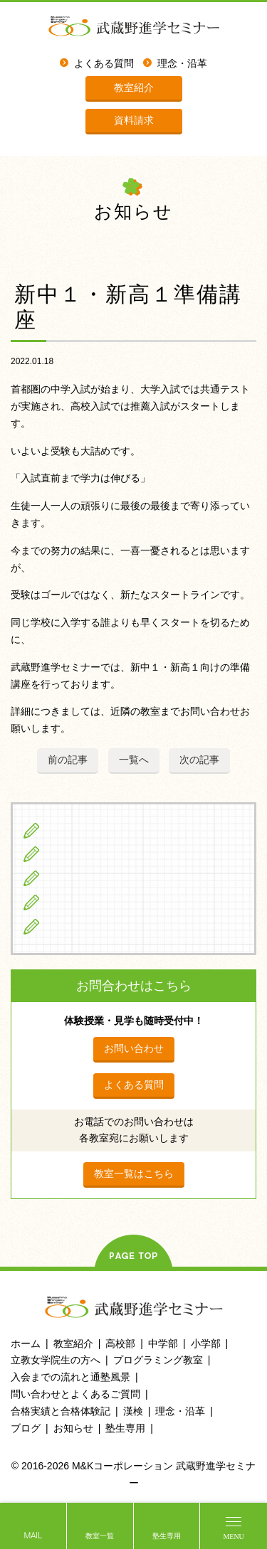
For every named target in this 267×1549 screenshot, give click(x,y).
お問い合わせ (134, 1048)
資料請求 (134, 120)
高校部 (120, 1343)
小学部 (206, 1343)
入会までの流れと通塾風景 (70, 1377)
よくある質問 (104, 63)
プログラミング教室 (158, 1360)
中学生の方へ (79, 854)
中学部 (163, 1343)
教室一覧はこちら (134, 1173)
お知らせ (73, 1428)
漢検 (133, 1411)
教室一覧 (99, 1536)
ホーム (26, 1343)
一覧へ (134, 759)
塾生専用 (166, 1536)
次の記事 (199, 759)
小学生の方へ (79, 830)
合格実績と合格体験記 (60, 1411)
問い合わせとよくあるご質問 (75, 1394)
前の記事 (68, 759)
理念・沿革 (182, 63)
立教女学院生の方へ (95, 901)
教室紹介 (134, 87)
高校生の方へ (79, 877)
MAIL (32, 1536)
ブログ (63, 926)
